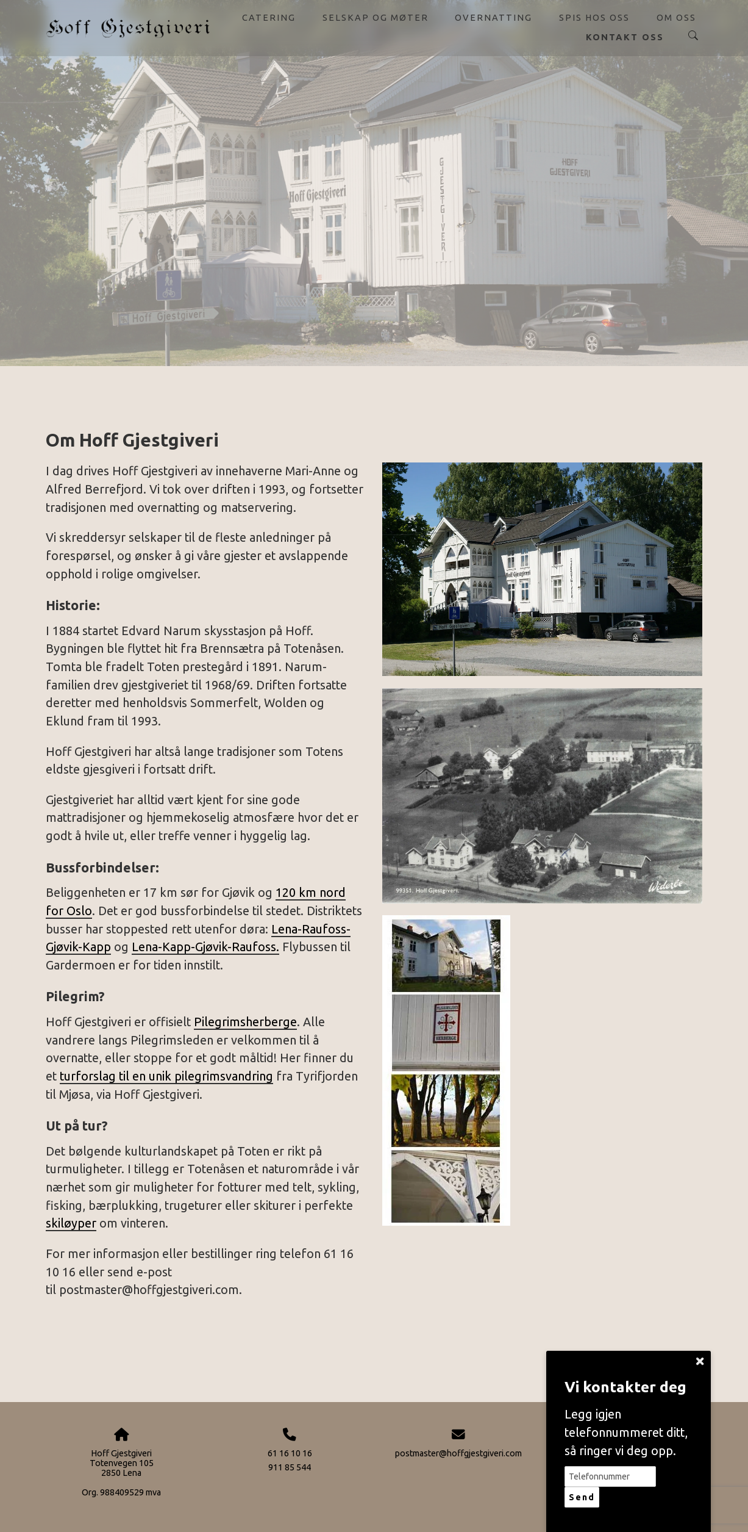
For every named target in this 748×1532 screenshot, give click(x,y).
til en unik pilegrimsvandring (194, 1076)
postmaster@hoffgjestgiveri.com (458, 1453)
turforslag (88, 1076)
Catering (269, 17)
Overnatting (493, 17)
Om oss (676, 17)
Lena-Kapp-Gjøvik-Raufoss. (205, 947)
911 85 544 (289, 1467)
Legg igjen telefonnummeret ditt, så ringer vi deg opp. (626, 1432)
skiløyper (71, 1223)
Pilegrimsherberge (245, 1022)
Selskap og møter (375, 17)
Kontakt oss (625, 37)
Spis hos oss (594, 17)
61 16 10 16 (290, 1453)
